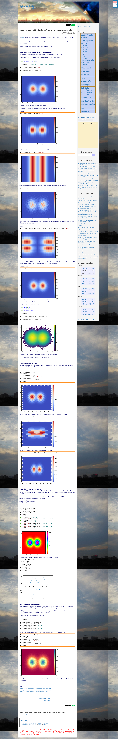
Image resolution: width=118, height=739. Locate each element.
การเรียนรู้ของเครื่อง (87, 60)
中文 (115, 6)
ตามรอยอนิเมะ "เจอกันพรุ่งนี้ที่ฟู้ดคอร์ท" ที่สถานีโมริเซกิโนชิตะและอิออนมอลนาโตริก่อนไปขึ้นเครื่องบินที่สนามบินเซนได (88, 165)
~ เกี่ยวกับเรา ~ (84, 27)
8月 (93, 281)
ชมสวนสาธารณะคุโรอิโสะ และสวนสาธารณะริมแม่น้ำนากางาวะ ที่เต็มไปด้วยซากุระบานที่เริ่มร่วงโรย (88, 175)
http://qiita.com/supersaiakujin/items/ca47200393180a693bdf (35, 690)
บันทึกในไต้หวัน (86, 98)
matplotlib (45, 723)
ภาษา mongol (86, 71)
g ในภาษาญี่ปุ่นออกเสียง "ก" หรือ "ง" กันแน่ (88, 231)
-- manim (84, 52)
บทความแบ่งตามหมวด (87, 117)
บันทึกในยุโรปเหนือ (87, 101)
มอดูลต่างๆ (84, 43)
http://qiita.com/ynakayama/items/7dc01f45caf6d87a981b (34, 691)
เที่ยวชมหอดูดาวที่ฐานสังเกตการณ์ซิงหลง (87, 254)
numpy (44, 724)
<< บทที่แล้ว (42, 698)
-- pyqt (83, 56)
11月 (89, 283)
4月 (93, 268)
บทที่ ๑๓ (23, 37)
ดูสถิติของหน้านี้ (23, 715)
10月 (86, 283)
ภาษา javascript (86, 68)
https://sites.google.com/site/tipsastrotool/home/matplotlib (35, 688)
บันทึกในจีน (85, 88)
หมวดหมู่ (24, 721)
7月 (90, 281)
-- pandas (84, 49)
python (39, 723)
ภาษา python (88, 41)
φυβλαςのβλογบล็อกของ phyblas (28, 7)
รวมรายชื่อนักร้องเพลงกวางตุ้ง (85, 214)
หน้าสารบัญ (47, 700)
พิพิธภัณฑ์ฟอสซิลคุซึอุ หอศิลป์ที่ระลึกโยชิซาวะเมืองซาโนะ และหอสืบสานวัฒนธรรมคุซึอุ (87, 187)
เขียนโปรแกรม (32, 723)
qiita (82, 108)
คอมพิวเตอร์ (25, 723)
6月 (86, 281)
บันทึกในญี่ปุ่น (85, 85)
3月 (90, 268)
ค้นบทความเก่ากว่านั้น (86, 319)
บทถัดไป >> (51, 698)
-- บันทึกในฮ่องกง (86, 92)
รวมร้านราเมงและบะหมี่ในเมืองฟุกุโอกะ (87, 200)
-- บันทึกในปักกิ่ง (86, 90)
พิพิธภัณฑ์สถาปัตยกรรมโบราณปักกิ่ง (86, 245)
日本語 (115, 4)
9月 (83, 283)
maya (83, 78)
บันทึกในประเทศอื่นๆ (88, 104)
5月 (83, 281)
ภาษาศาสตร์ (85, 75)
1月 (83, 268)
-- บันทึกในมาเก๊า (86, 94)
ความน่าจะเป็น (86, 81)
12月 (93, 283)
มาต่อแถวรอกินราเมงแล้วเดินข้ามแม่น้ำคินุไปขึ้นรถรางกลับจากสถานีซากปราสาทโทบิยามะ (87, 170)
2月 (86, 268)
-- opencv (84, 54)
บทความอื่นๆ (85, 111)
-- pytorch (84, 58)
